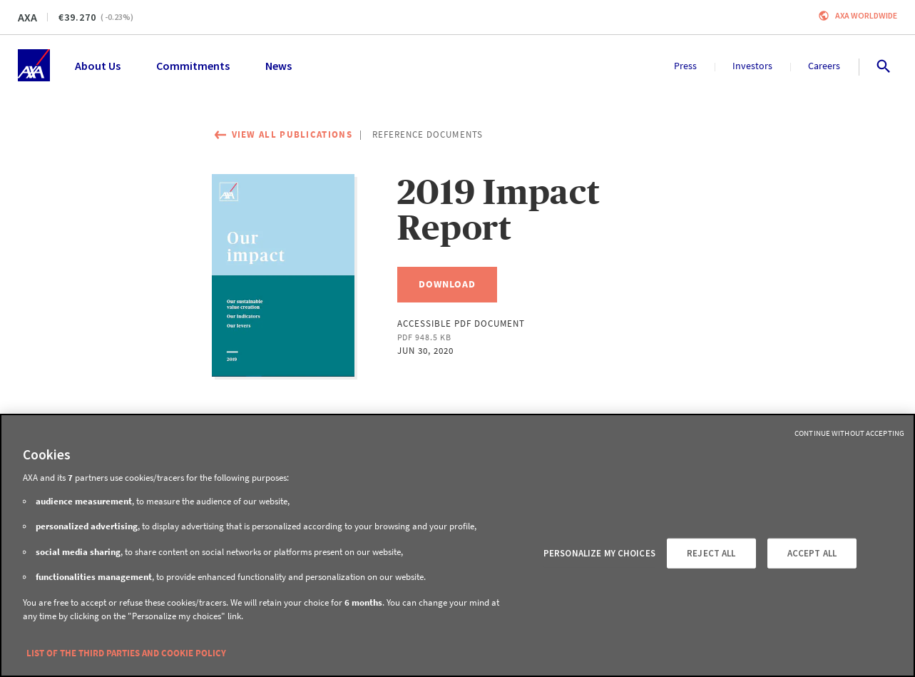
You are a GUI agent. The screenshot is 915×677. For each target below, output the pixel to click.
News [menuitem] (278, 65)
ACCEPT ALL (812, 553)
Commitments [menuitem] (193, 65)
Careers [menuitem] (824, 65)
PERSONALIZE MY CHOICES (599, 553)
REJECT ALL (711, 553)
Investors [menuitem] (752, 65)
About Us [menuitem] (98, 65)
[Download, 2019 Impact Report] (447, 284)
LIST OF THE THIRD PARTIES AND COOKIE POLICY (126, 653)
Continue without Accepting (849, 433)
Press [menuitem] (685, 65)
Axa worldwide (866, 15)
